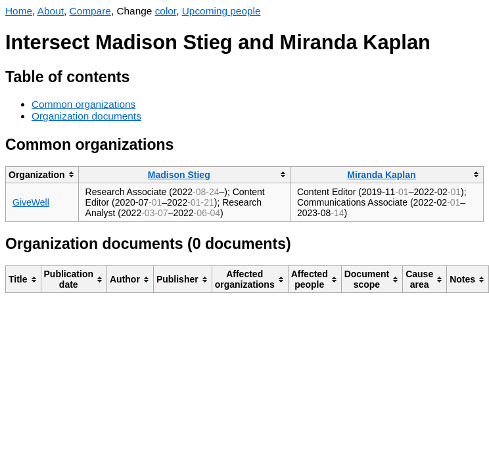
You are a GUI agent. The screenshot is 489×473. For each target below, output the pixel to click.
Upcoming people (221, 10)
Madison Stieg (179, 174)
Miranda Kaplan (381, 174)
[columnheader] (42, 174)
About (50, 10)
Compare (90, 10)
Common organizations (83, 104)
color (166, 10)
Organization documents (86, 116)
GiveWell (30, 202)
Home (18, 10)
